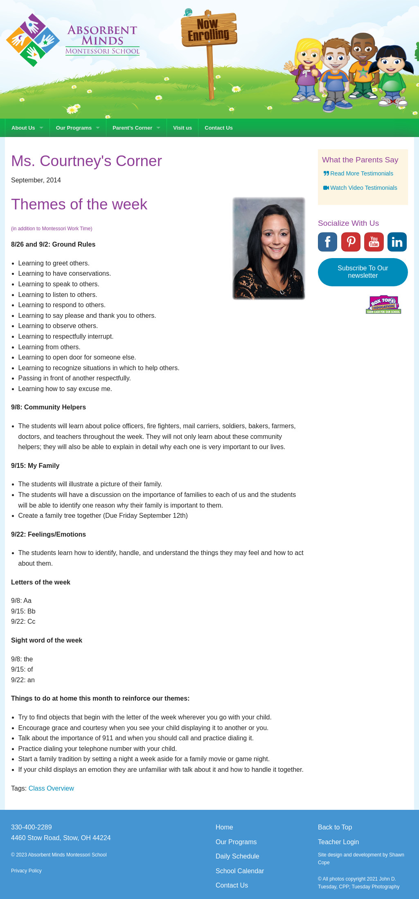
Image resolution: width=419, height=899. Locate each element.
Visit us (182, 128)
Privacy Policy (26, 871)
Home (224, 827)
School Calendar (240, 871)
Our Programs (74, 128)
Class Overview (51, 788)
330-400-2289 (31, 827)
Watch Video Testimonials (359, 187)
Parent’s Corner (132, 128)
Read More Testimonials (357, 173)
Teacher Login (338, 841)
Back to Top (335, 827)
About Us (23, 128)
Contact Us (219, 128)
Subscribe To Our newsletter (363, 272)
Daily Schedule (237, 856)
